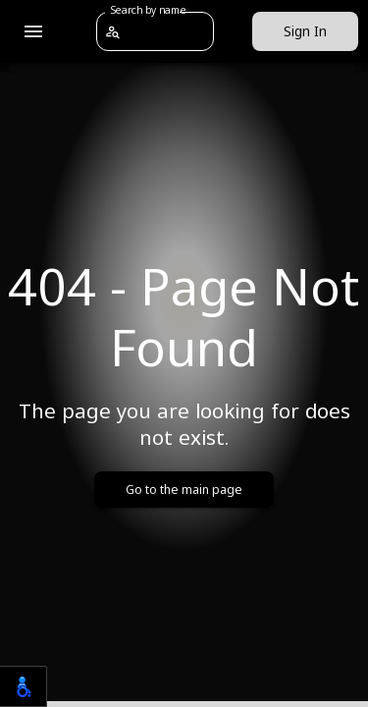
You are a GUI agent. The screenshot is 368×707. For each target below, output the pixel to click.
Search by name (148, 10)
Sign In (305, 32)
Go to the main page (184, 489)
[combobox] (167, 31)
